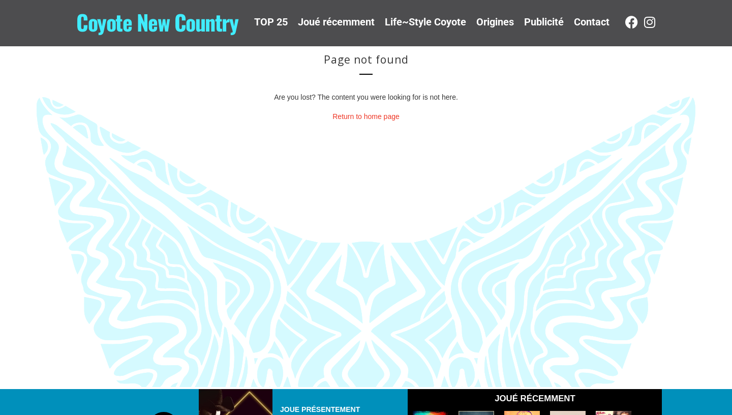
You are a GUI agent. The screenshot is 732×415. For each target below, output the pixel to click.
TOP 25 (271, 22)
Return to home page (366, 116)
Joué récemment (336, 22)
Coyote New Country (157, 22)
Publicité (544, 22)
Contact (591, 22)
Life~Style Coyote (425, 22)
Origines (495, 22)
